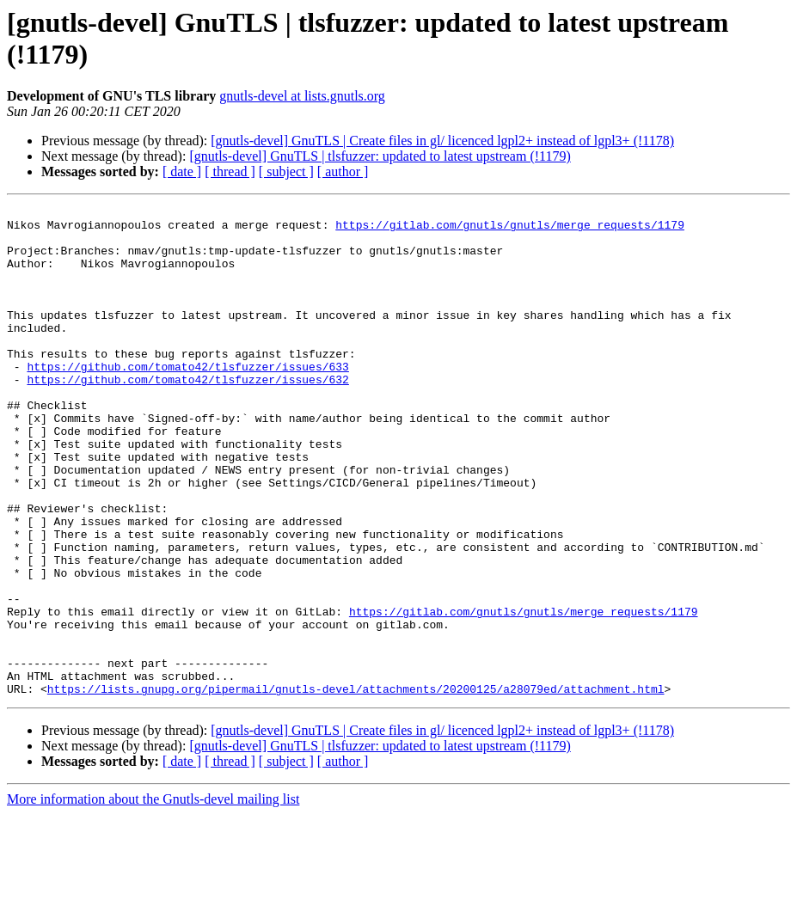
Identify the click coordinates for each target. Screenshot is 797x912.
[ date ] (181, 171)
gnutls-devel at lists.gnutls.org (302, 96)
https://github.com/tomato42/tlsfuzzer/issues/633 (187, 399)
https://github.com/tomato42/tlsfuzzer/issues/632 (187, 415)
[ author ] (343, 171)
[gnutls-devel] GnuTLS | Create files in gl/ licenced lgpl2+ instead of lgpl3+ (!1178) (442, 140)
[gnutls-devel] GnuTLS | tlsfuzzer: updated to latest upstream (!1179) (379, 156)
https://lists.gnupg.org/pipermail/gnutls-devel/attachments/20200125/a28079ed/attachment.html (356, 786)
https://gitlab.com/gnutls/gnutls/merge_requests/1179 (509, 229)
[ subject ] (286, 171)
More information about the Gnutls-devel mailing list (153, 897)
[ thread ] (230, 171)
